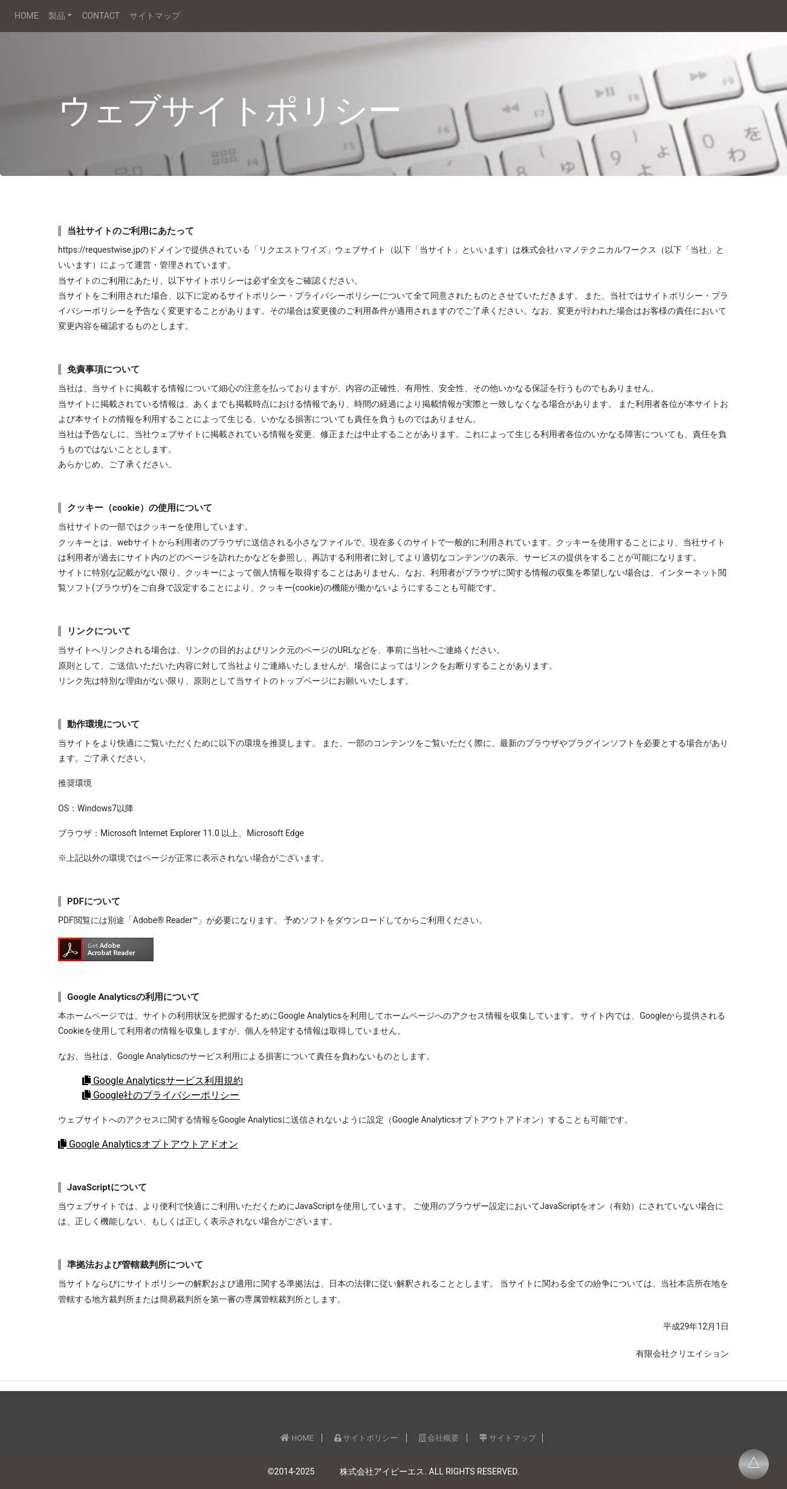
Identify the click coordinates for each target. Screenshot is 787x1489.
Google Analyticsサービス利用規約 (162, 1080)
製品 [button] (56, 16)
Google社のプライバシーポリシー (160, 1095)
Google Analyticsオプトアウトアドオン (148, 1144)
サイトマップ (154, 16)
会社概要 (439, 1437)
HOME (27, 16)
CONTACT (101, 16)
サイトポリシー (366, 1437)
